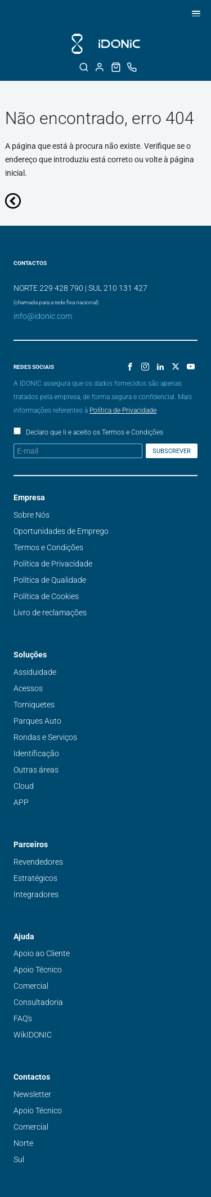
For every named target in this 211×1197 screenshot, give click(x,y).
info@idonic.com (43, 316)
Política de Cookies (46, 596)
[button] (194, 13)
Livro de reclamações (50, 612)
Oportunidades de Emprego (61, 531)
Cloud (24, 786)
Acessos (28, 688)
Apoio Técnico (38, 969)
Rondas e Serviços (45, 737)
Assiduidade (35, 672)
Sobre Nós (32, 514)
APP (21, 802)
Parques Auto (37, 720)
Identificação (36, 753)
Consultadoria (38, 1002)
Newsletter (32, 1094)
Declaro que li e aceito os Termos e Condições (94, 432)
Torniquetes (34, 704)
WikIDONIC (33, 1034)
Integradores (36, 894)
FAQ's (23, 1018)
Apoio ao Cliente (42, 953)
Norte (23, 1143)
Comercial (31, 985)
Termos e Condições (48, 547)
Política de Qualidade (50, 579)
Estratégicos (35, 878)
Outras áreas (36, 769)
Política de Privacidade (122, 410)
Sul (19, 1159)
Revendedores (38, 861)
